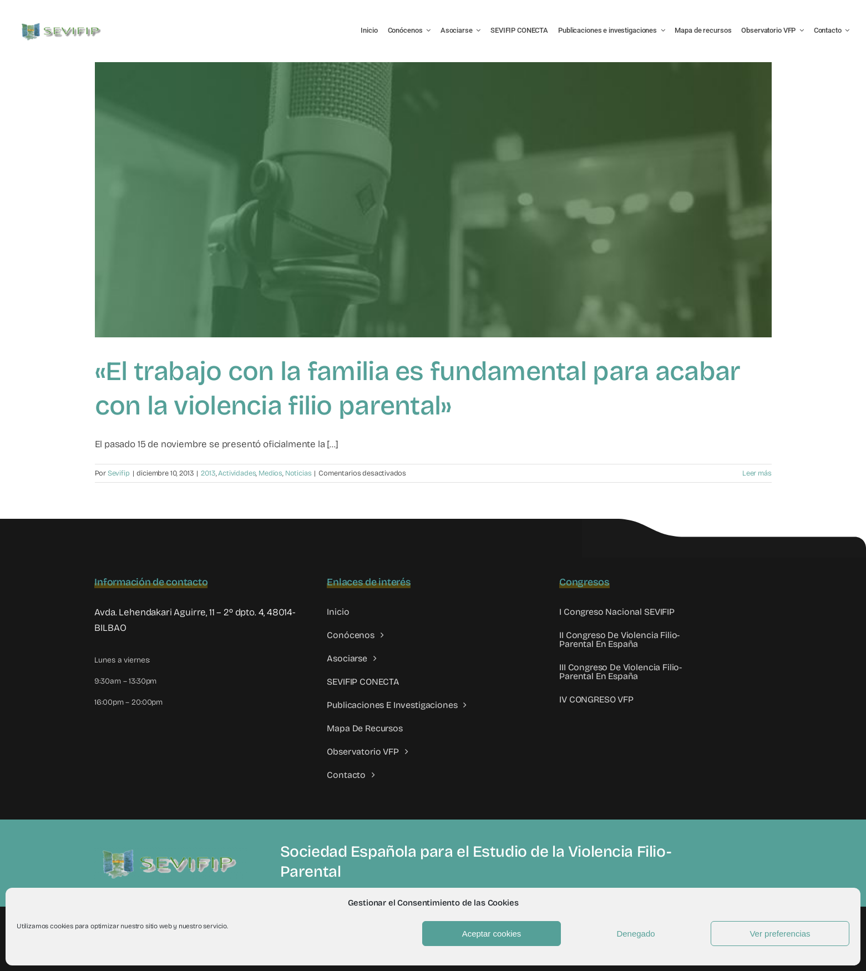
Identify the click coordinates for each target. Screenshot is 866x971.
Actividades (237, 473)
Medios (270, 473)
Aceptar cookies (491, 933)
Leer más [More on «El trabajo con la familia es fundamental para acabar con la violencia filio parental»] (757, 473)
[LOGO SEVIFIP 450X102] (62, 25)
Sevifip (119, 473)
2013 (208, 473)
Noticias (298, 473)
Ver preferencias (779, 933)
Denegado (635, 933)
